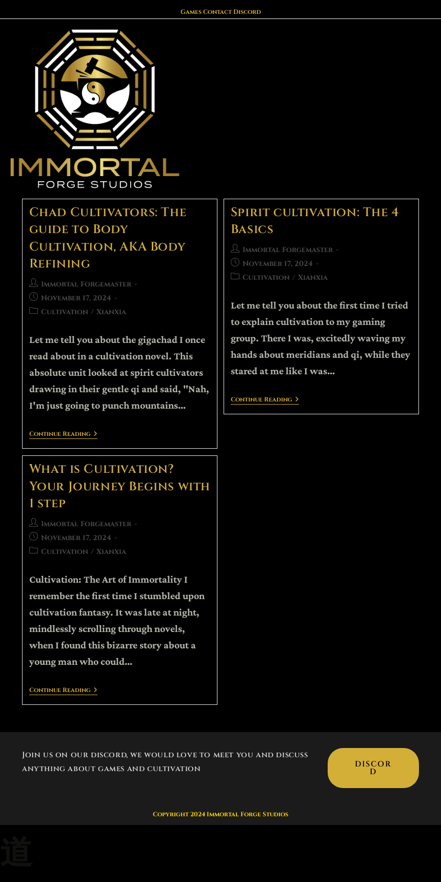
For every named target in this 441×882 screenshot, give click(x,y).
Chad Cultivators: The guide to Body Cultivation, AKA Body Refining (108, 238)
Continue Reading (63, 434)
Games (191, 12)
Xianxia (111, 312)
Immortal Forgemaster (86, 284)
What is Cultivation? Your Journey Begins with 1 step (119, 486)
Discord (247, 12)
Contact (217, 12)
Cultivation (64, 312)
